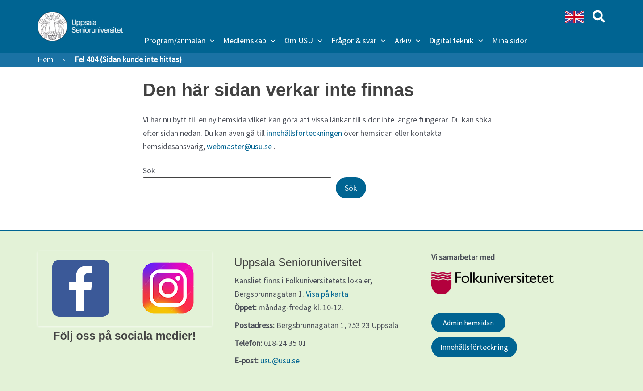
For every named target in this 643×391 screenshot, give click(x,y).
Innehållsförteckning (474, 347)
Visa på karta (327, 293)
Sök (149, 170)
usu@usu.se (280, 360)
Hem (46, 59)
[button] (179, 41)
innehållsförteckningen (305, 133)
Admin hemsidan (468, 322)
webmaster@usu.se (239, 146)
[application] (210, 41)
